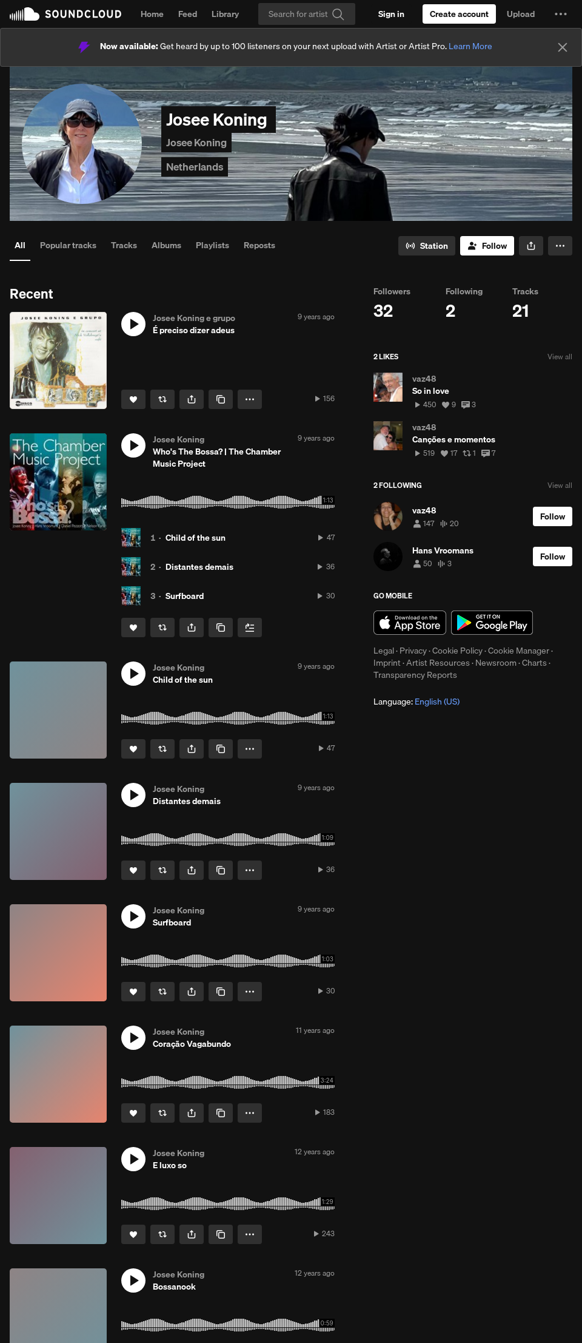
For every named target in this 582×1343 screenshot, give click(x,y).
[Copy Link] (221, 399)
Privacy (413, 650)
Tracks (124, 245)
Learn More (470, 46)
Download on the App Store (409, 623)
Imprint (387, 662)
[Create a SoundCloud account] (459, 14)
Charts (534, 662)
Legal (383, 650)
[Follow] (487, 245)
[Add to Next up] (250, 627)
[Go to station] (426, 245)
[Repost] (162, 399)
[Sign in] (391, 14)
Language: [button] (416, 701)
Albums (166, 245)
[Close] (562, 47)
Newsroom (496, 662)
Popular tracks (68, 245)
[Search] (306, 14)
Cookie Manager (518, 650)
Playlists (212, 245)
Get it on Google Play (492, 623)
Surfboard (185, 596)
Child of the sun (196, 537)
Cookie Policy (457, 650)
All (20, 245)
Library (225, 14)
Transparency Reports (415, 675)
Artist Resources (438, 662)
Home (152, 14)
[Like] (133, 399)
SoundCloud (65, 14)
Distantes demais (199, 566)
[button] (560, 14)
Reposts (259, 245)
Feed (187, 14)
